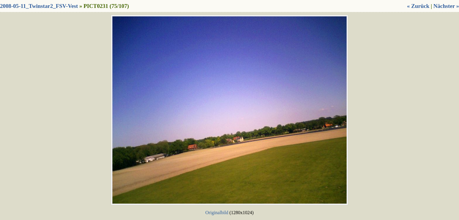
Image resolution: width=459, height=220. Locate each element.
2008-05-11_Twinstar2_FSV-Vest (39, 6)
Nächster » (446, 6)
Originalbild (216, 212)
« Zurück (418, 6)
